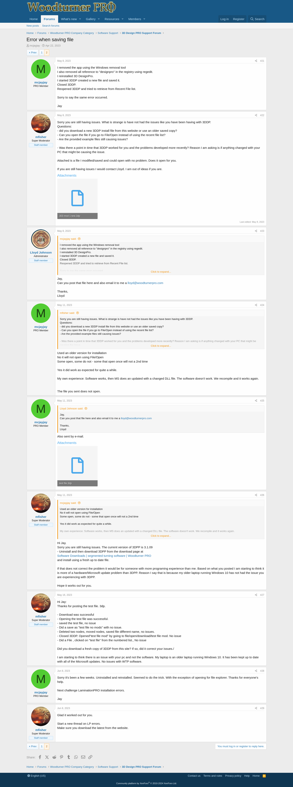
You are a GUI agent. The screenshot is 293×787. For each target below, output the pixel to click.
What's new (69, 19)
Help (247, 775)
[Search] (257, 19)
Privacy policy (233, 775)
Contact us (194, 775)
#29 (262, 708)
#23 (262, 231)
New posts (33, 25)
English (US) (36, 775)
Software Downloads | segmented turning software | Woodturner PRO (104, 555)
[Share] (256, 61)
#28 (262, 670)
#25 (262, 400)
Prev (34, 52)
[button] (80, 19)
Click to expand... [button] (161, 271)
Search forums (50, 25)
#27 (262, 595)
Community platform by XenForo (146, 783)
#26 (262, 495)
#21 (262, 60)
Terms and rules (212, 775)
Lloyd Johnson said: (71, 408)
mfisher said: (67, 312)
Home (34, 19)
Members (134, 19)
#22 (262, 115)
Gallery (91, 19)
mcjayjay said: (68, 238)
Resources (112, 19)
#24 (262, 305)
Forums (49, 19)
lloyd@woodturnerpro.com (145, 283)
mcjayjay (34, 45)
